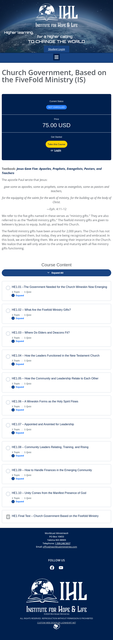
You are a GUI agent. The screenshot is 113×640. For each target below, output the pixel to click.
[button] (56, 57)
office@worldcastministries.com (60, 546)
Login (57, 150)
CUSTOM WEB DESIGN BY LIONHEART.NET (56, 622)
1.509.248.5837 (62, 543)
